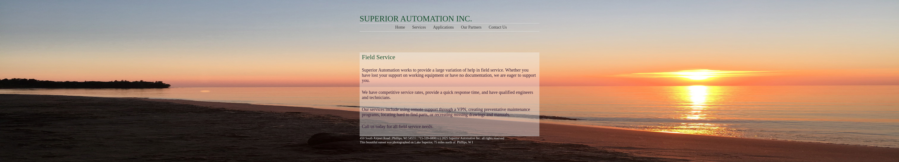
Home (400, 27)
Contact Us (498, 27)
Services (419, 27)
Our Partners (471, 27)
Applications (443, 27)
